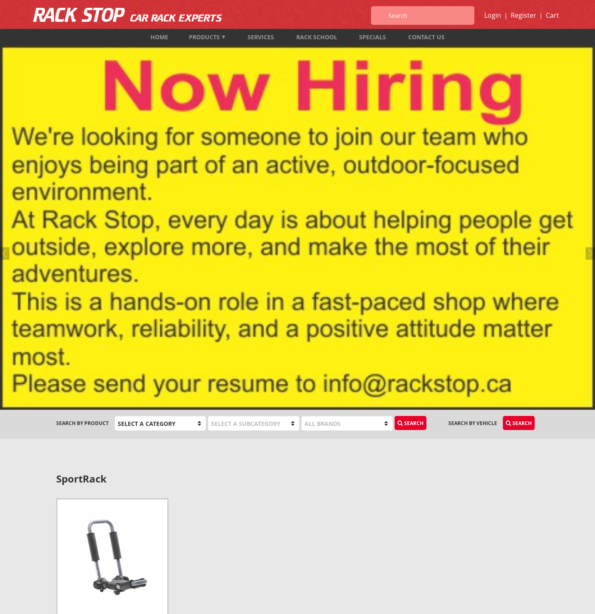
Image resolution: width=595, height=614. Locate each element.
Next (589, 89)
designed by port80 (517, 600)
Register (523, 15)
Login (492, 15)
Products (207, 37)
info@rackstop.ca (81, 547)
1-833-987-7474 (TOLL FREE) (90, 536)
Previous (6, 89)
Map (61, 558)
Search (410, 149)
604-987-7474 (72, 525)
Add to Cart (138, 370)
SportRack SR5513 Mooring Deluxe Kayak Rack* (106, 351)
